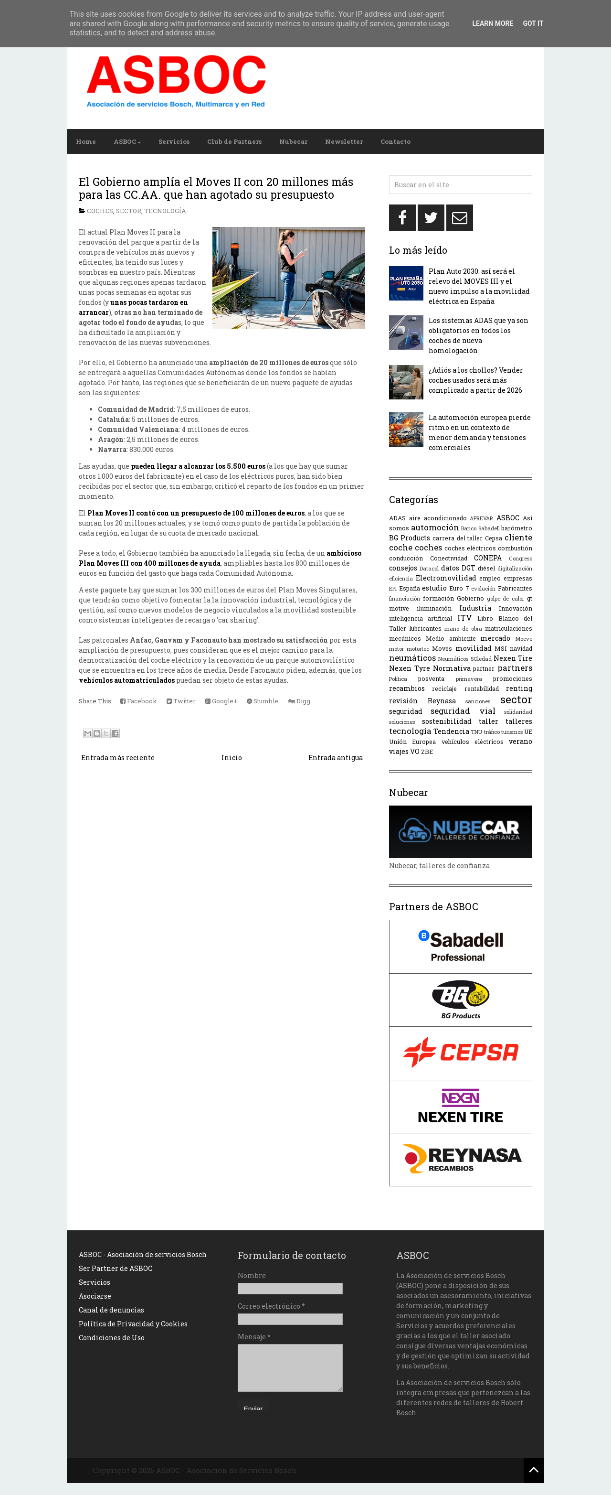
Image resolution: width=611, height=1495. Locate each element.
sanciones (477, 701)
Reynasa (442, 700)
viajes (399, 751)
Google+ (221, 701)
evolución (483, 588)
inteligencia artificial (420, 618)
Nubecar (293, 141)
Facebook (138, 701)
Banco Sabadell (480, 528)
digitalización (514, 568)
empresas (518, 578)
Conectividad (448, 558)
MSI (501, 648)
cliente (518, 537)
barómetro (516, 528)
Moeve (523, 638)
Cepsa (493, 538)
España (409, 588)
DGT (468, 567)
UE (528, 731)
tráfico (492, 731)
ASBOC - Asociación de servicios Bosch (143, 1254)
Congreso (520, 558)
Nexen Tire (513, 658)
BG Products (409, 537)
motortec (418, 648)
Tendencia (451, 731)
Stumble (262, 701)
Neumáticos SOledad (464, 658)
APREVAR (481, 518)
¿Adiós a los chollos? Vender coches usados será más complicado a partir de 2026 (476, 380)
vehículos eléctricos (473, 741)
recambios (407, 688)
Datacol (429, 568)
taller (488, 721)
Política (398, 678)
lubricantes (425, 628)
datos (450, 567)
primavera (469, 678)
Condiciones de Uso (112, 1337)
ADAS (397, 518)
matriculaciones (508, 628)
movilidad (473, 648)
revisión (403, 700)
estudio (434, 587)
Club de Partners (234, 141)
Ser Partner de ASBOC (115, 1268)
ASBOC (125, 141)
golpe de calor (506, 598)
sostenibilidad (447, 721)
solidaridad (518, 711)
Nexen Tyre (409, 668)
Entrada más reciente (118, 757)
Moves (442, 648)
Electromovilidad (446, 577)
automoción (435, 527)
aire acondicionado (438, 518)
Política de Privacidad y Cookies (133, 1323)
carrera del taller (457, 538)
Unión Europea (412, 741)
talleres (519, 721)
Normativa (452, 668)
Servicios (174, 141)
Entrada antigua (335, 757)
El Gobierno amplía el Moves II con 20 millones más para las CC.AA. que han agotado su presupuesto (216, 188)
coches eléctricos (470, 548)
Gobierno (470, 598)
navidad (521, 648)
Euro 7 (459, 588)
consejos (403, 567)
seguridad (405, 711)
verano (520, 741)
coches (100, 210)
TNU (476, 731)
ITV (464, 617)
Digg (299, 701)
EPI (393, 588)
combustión (515, 548)
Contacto (395, 141)
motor (396, 648)
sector (128, 210)
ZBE (427, 751)
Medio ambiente (451, 638)
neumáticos (412, 657)
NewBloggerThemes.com (410, 1470)
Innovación (515, 608)
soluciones (402, 721)
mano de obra (463, 628)
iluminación (434, 608)
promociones (512, 678)
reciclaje (444, 688)
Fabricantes (515, 588)
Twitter (181, 701)
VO (415, 751)
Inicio (231, 757)
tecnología (165, 210)
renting (519, 688)
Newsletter (344, 141)
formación (438, 598)
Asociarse (95, 1296)
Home (86, 141)
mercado (495, 638)
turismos (512, 731)
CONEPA (488, 557)
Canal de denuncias (111, 1309)
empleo (490, 578)
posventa (431, 678)
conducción (406, 558)
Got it (533, 23)
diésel (486, 568)
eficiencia (401, 578)
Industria (475, 608)
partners (514, 667)
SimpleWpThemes (331, 1470)
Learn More (492, 23)
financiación (404, 598)
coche (400, 547)
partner (484, 668)
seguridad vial (463, 710)
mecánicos (405, 638)
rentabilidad (481, 688)
